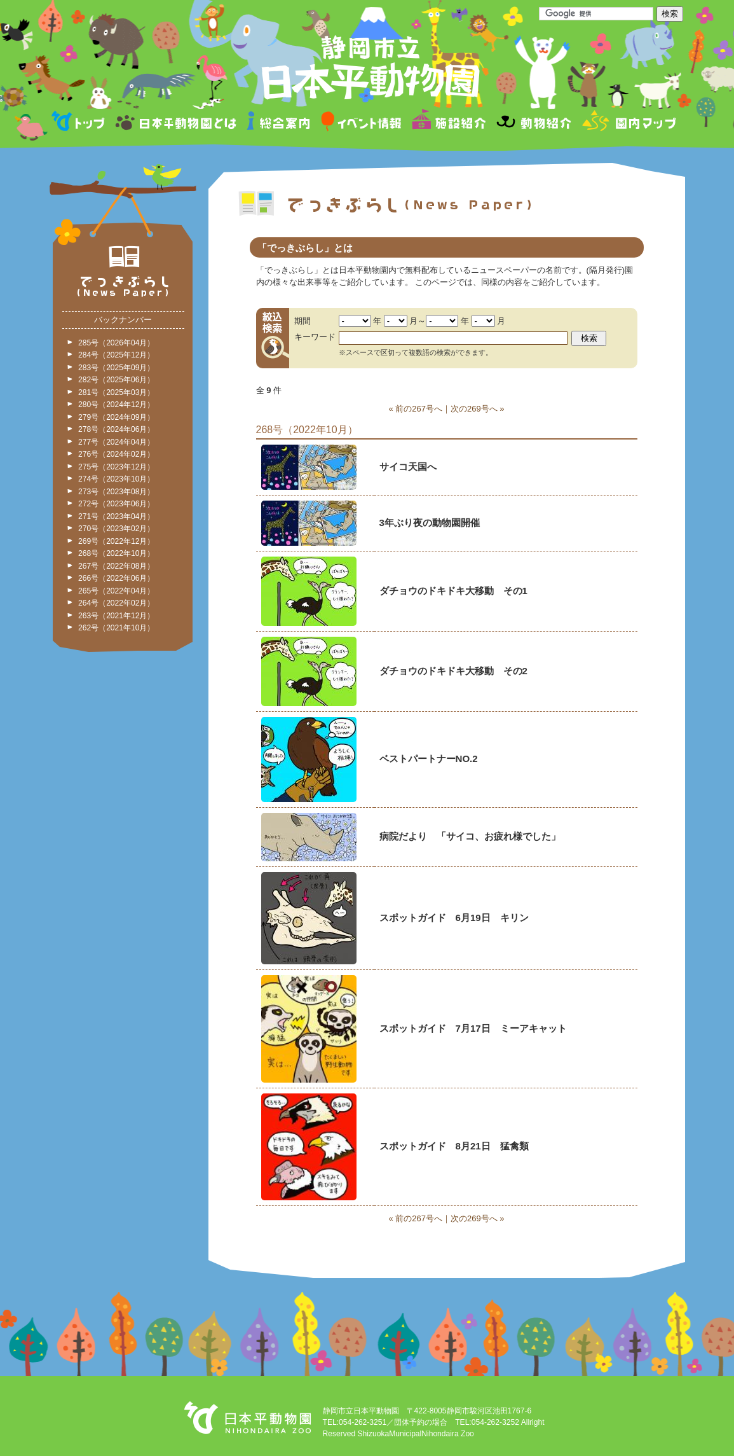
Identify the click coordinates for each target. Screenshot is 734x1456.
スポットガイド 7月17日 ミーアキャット (473, 1028)
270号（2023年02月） (116, 528)
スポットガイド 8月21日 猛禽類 (454, 1146)
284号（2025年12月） (116, 354)
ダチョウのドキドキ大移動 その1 (453, 590)
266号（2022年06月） (116, 578)
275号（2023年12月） (116, 466)
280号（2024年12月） (116, 404)
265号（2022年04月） (116, 590)
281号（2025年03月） (116, 392)
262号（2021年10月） (116, 627)
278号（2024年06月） (116, 429)
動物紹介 (533, 123)
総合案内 (279, 123)
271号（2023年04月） (116, 516)
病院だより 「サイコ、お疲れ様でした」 (470, 836)
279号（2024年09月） (116, 417)
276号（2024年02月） (116, 454)
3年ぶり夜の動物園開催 (429, 522)
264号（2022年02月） (116, 603)
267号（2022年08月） (116, 566)
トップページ (80, 123)
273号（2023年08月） (116, 491)
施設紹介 (449, 123)
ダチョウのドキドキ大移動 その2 (453, 670)
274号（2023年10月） (116, 479)
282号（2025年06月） (116, 379)
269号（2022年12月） (116, 541)
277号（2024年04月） (116, 442)
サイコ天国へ (408, 466)
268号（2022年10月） (116, 553)
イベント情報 (361, 123)
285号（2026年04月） (116, 342)
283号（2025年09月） (116, 367)
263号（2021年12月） (116, 615)
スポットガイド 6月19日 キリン (454, 917)
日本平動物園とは (177, 123)
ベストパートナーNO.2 (428, 758)
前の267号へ (418, 408)
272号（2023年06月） (116, 503)
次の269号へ (474, 408)
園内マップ (627, 123)
